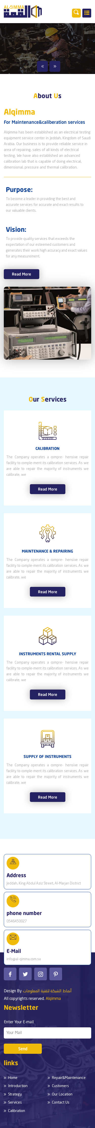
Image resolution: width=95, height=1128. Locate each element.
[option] (47, 48)
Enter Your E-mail (19, 1022)
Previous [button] (42, 66)
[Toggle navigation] (86, 13)
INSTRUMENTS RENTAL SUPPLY (47, 653)
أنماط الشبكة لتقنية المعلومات (47, 991)
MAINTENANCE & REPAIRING (47, 551)
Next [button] (54, 66)
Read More (21, 274)
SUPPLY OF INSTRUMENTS (47, 756)
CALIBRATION (47, 448)
